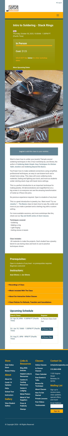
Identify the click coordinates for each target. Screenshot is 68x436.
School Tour (9, 392)
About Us (8, 379)
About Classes (40, 389)
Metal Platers (25, 394)
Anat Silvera (14, 275)
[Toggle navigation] (57, 15)
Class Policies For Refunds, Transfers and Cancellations (30, 302)
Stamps (23, 409)
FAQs (7, 388)
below (30, 58)
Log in (21, 151)
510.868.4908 (55, 369)
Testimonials (40, 405)
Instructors (9, 395)
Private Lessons (41, 399)
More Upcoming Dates (21, 67)
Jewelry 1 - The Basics (18, 204)
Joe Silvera (25, 275)
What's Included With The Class (21, 291)
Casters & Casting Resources (24, 382)
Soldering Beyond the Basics (35, 167)
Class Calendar (41, 374)
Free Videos (39, 402)
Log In (59, 3)
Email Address (56, 405)
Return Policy (10, 371)
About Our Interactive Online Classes (23, 296)
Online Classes (40, 365)
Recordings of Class (16, 285)
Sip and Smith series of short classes (35, 216)
